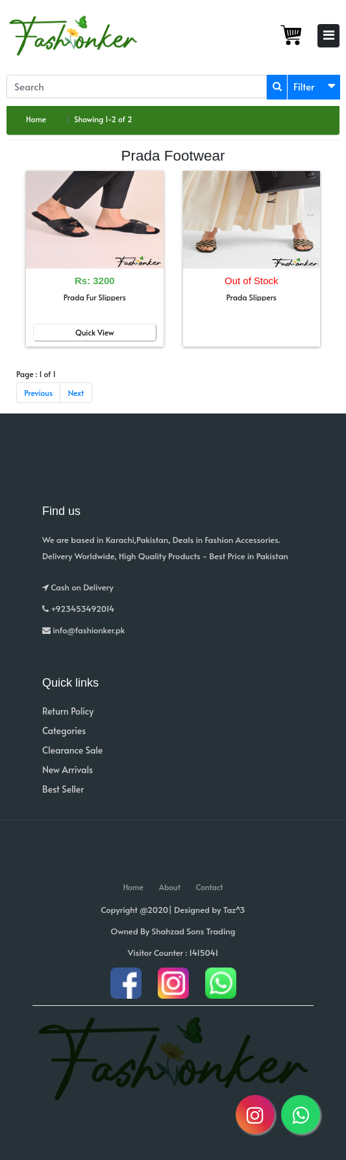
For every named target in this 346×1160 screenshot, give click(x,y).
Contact (209, 887)
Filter (304, 86)
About (169, 887)
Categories (64, 730)
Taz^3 (234, 910)
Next (76, 393)
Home (36, 119)
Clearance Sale (72, 750)
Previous (38, 393)
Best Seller (63, 789)
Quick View (94, 332)
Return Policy (67, 711)
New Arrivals (67, 769)
